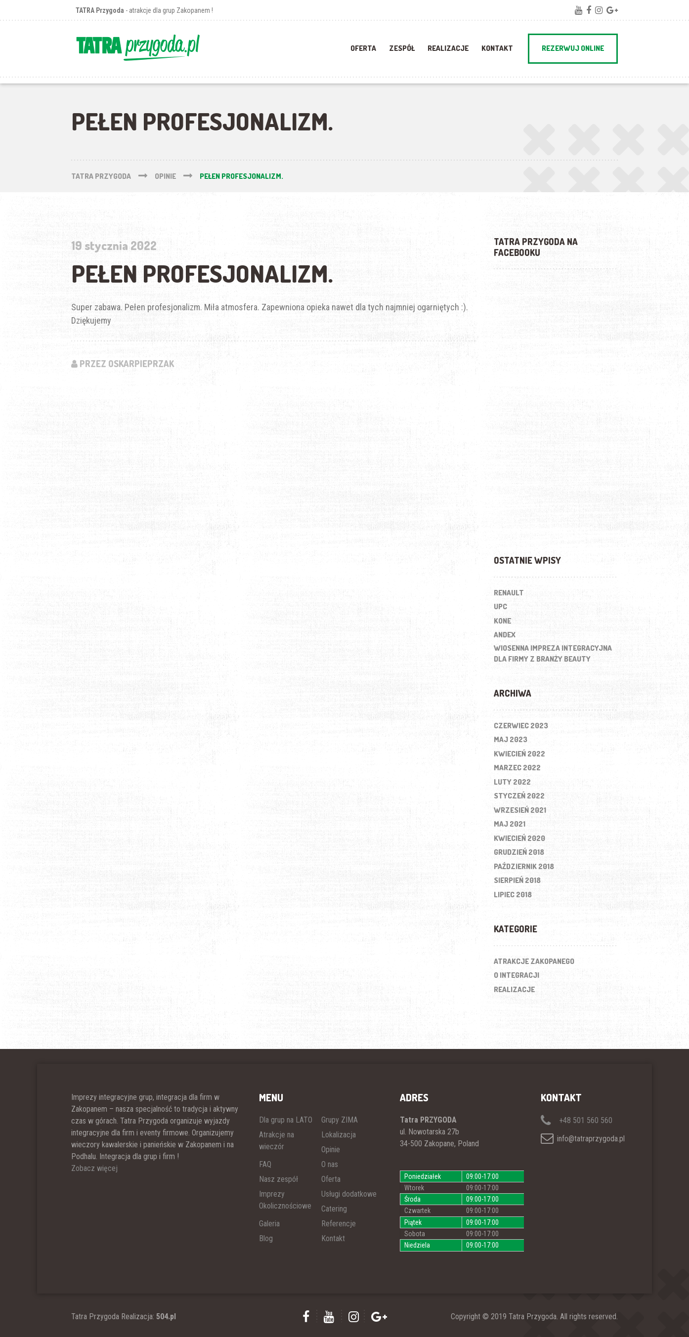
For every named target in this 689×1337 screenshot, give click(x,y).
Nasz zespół (278, 1179)
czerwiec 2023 (521, 725)
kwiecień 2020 (519, 838)
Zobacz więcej (94, 1168)
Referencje (338, 1223)
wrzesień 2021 (520, 810)
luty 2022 (512, 782)
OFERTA (363, 48)
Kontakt (497, 48)
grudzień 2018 (519, 852)
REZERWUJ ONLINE (573, 48)
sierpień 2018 (517, 880)
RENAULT (509, 592)
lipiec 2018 (513, 894)
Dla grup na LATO (285, 1120)
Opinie (330, 1149)
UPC (500, 606)
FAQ (265, 1164)
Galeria (269, 1223)
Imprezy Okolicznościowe (285, 1200)
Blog (266, 1238)
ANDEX (505, 634)
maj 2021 (509, 824)
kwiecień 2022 (519, 753)
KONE (502, 621)
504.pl (166, 1316)
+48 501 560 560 (576, 1120)
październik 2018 (524, 866)
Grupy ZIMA (339, 1120)
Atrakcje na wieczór (276, 1140)
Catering (334, 1208)
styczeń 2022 (519, 795)
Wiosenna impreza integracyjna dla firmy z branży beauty (553, 653)
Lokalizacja (338, 1134)
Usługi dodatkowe (349, 1194)
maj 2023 (510, 739)
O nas (329, 1164)
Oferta (331, 1179)
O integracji (516, 975)
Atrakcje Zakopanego (534, 961)
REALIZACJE (448, 48)
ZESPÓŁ (402, 48)
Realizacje (514, 989)
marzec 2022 (517, 767)
